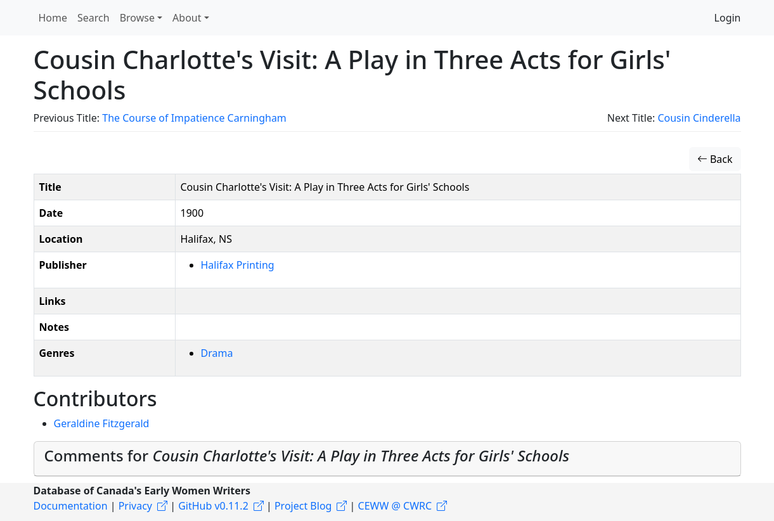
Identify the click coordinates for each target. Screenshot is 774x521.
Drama (217, 353)
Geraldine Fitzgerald (102, 423)
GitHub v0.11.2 (213, 506)
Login (727, 18)
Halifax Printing (237, 265)
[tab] (387, 459)
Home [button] (53, 18)
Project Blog (303, 506)
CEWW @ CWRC (395, 506)
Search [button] (93, 18)
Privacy (135, 506)
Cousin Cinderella (698, 118)
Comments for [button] (307, 455)
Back (715, 159)
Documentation (71, 506)
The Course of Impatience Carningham (194, 118)
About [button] (186, 18)
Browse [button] (137, 18)
